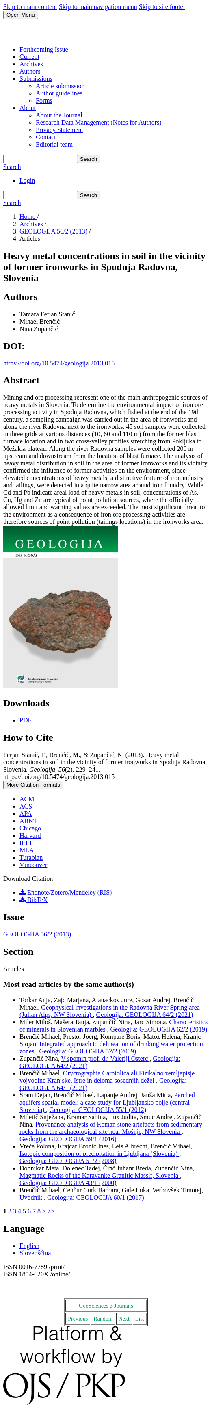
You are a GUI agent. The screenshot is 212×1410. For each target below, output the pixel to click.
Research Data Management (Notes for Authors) (99, 122)
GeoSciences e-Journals (106, 1306)
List (139, 1319)
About (27, 107)
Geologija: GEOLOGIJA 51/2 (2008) (68, 1160)
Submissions (35, 78)
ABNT (28, 820)
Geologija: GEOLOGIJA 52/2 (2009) (87, 1051)
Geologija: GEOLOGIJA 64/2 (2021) (144, 1014)
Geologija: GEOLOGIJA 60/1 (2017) (95, 1197)
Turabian (31, 857)
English (29, 1245)
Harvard (30, 835)
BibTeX (33, 899)
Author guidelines (59, 93)
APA (25, 813)
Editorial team (54, 144)
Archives (31, 64)
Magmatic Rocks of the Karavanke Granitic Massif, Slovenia (99, 1175)
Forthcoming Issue (43, 49)
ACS (25, 806)
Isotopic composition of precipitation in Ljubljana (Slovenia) (99, 1153)
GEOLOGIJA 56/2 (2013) (54, 231)
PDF (25, 720)
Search (88, 159)
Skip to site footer (162, 6)
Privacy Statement (59, 129)
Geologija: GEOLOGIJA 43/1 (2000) (68, 1182)
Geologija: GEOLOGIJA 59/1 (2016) (68, 1138)
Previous (78, 1319)
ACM (26, 799)
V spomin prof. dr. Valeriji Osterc (105, 1058)
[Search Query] (39, 159)
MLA (26, 850)
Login (27, 180)
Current (29, 56)
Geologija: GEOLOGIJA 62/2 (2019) (159, 1029)
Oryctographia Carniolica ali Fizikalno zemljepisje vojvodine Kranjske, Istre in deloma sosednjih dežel (107, 1077)
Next (124, 1319)
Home (28, 216)
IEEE (26, 842)
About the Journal (59, 115)
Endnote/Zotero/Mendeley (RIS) (65, 892)
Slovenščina (35, 1253)
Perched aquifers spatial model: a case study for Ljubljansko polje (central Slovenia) (107, 1102)
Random (102, 1319)
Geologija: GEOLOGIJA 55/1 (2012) (97, 1109)
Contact (46, 137)
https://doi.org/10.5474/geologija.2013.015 (59, 363)
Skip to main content (30, 6)
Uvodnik (31, 1197)
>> (51, 1211)
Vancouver (33, 864)
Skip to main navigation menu (98, 6)
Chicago (30, 828)
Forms (44, 100)
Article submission (60, 85)
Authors (30, 71)
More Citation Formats (33, 785)
